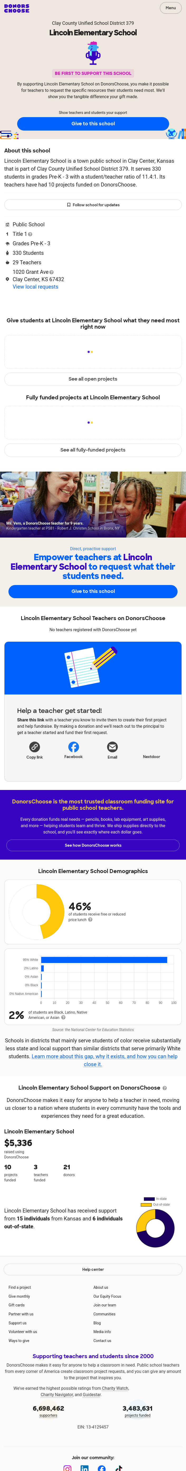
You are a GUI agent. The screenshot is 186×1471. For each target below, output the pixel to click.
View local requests (35, 287)
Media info (102, 1332)
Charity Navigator (57, 1394)
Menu (171, 8)
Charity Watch (115, 1388)
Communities (104, 1314)
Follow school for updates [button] (93, 205)
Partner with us (21, 1314)
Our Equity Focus (107, 1296)
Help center (93, 1269)
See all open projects (93, 379)
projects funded (138, 1410)
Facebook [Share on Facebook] (73, 750)
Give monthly (19, 1296)
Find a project (20, 1287)
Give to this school (93, 124)
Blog (97, 1323)
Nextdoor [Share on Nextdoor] (151, 749)
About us (100, 1287)
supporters (48, 1410)
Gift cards (17, 1305)
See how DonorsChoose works (93, 845)
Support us (18, 1323)
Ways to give (19, 1341)
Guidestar (92, 1394)
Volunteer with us (23, 1332)
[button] (34, 750)
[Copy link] (34, 750)
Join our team (104, 1305)
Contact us (102, 1341)
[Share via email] (112, 752)
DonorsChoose (16, 8)
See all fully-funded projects (93, 450)
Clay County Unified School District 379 (93, 23)
